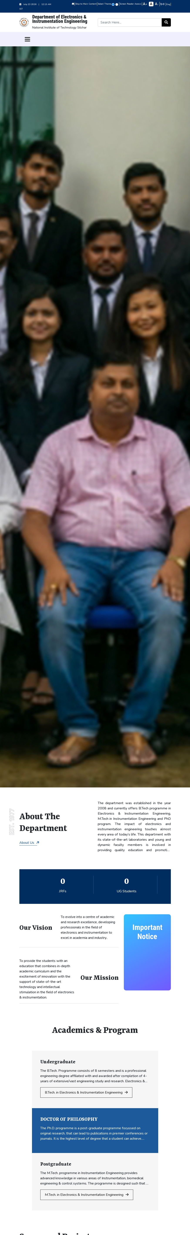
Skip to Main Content (86, 3)
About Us (29, 842)
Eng (168, 4)
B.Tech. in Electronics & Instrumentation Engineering (86, 1092)
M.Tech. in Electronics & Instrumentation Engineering (87, 1194)
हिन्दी (162, 4)
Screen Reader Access (130, 3)
